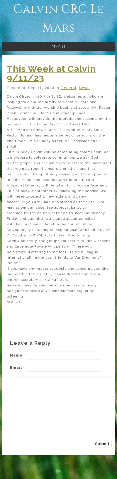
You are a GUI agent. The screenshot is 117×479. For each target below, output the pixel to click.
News (84, 88)
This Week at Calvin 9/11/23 (51, 73)
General (68, 88)
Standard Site (58, 463)
